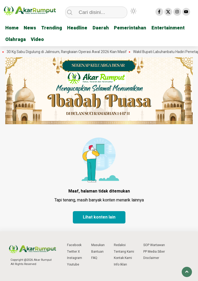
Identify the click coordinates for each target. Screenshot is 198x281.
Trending (52, 28)
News (30, 28)
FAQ (94, 258)
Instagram (74, 258)
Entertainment (168, 28)
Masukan (98, 245)
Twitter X (73, 251)
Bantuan (97, 251)
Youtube (73, 264)
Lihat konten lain (99, 217)
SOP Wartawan (154, 245)
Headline (78, 28)
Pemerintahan (131, 28)
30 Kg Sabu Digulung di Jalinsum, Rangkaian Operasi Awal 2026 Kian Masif (67, 51)
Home (12, 28)
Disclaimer (151, 258)
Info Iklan (120, 264)
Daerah (101, 28)
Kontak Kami (123, 258)
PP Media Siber (154, 251)
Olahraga (15, 39)
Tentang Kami (124, 251)
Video (37, 39)
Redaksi (120, 245)
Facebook (74, 245)
